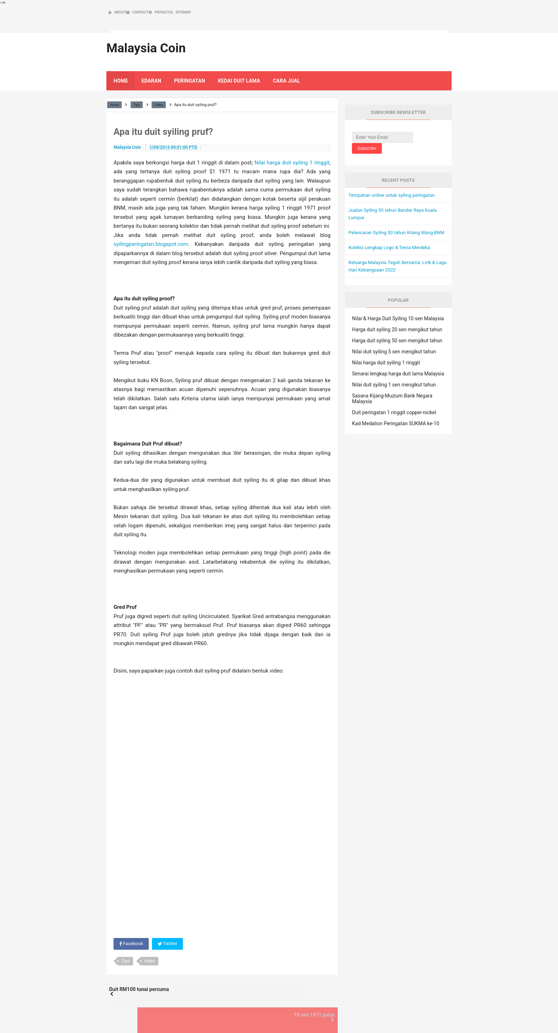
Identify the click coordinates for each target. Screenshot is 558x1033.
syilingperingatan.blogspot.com (151, 231)
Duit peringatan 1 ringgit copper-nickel (394, 407)
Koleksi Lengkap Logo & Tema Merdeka (392, 242)
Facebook (131, 931)
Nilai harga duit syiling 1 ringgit (292, 150)
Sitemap (431, 1012)
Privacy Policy (401, 1012)
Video (149, 949)
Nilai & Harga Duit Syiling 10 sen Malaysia (398, 313)
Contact (371, 1012)
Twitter (169, 931)
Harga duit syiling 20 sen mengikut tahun (397, 324)
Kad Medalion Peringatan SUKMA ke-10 (395, 418)
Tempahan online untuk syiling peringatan (394, 182)
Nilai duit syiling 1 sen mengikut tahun (394, 380)
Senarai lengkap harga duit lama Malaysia (398, 368)
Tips (125, 949)
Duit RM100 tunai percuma (147, 980)
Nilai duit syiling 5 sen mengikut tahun (394, 346)
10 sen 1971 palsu (306, 980)
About (351, 1012)
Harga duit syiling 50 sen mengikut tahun (397, 335)
